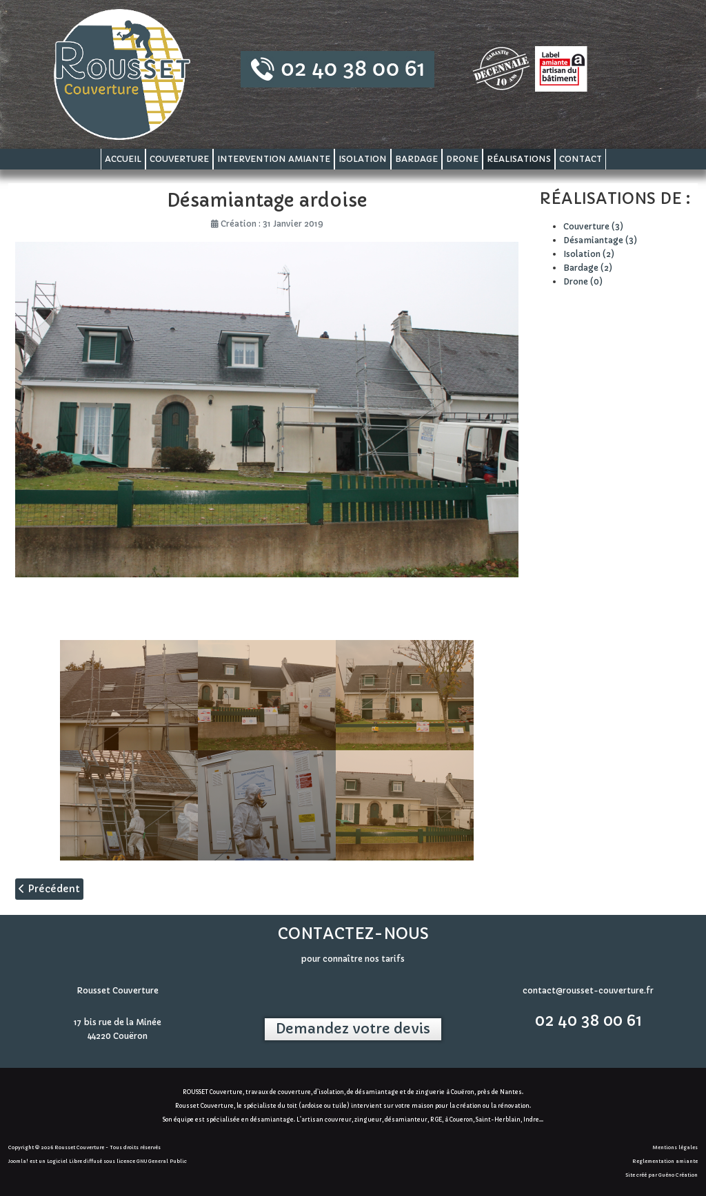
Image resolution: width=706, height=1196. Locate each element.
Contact (580, 159)
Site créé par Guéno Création (661, 1175)
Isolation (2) (588, 254)
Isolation (363, 159)
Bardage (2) (587, 267)
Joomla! (18, 1161)
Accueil (123, 159)
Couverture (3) (593, 226)
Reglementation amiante (665, 1161)
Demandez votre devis (353, 1029)
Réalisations (519, 159)
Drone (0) (583, 281)
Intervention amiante (273, 159)
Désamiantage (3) (600, 240)
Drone (462, 159)
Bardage (416, 159)
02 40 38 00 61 (588, 1020)
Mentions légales (675, 1147)
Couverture (179, 159)
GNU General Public (162, 1161)
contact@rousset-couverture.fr (588, 990)
